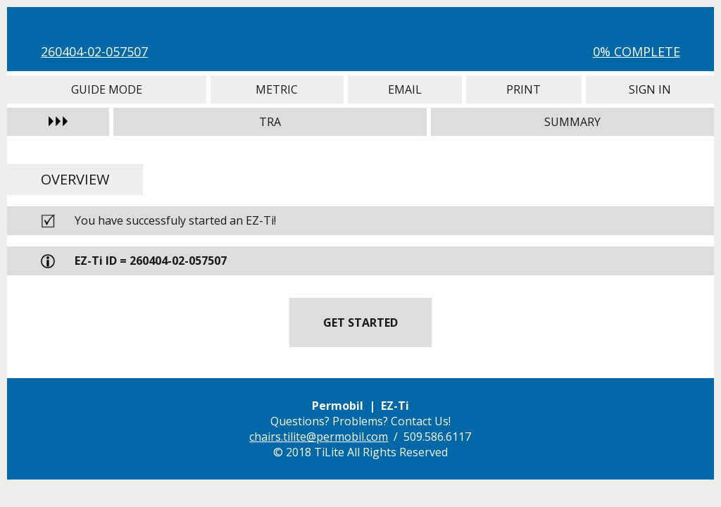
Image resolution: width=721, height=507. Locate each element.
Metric (277, 89)
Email (405, 89)
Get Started (360, 322)
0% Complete (636, 51)
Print (524, 89)
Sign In (650, 89)
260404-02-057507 (94, 51)
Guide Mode (106, 89)
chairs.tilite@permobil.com (318, 436)
